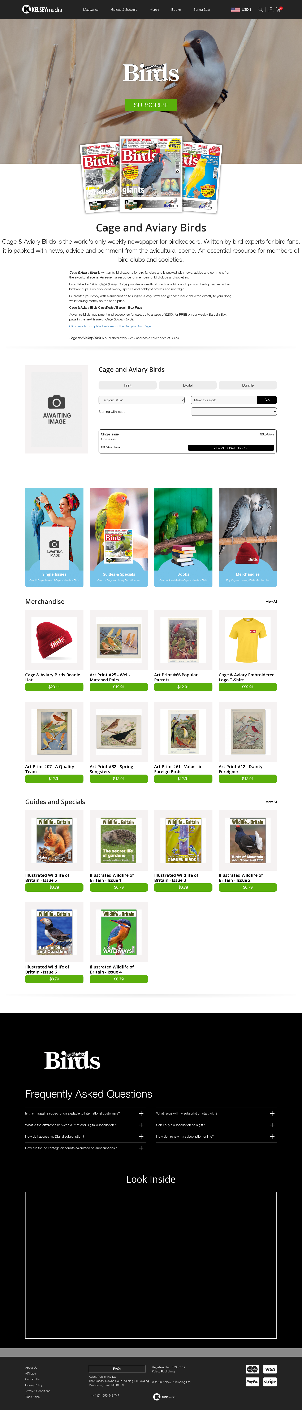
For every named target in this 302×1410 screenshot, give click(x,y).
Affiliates (30, 1373)
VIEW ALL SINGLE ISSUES (231, 448)
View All (271, 601)
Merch (154, 9)
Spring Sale (201, 9)
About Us (31, 1367)
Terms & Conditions (37, 1391)
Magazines (91, 9)
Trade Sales (32, 1396)
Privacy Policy (33, 1385)
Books (176, 9)
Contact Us (32, 1379)
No (267, 400)
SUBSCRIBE (151, 104)
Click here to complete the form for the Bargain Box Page (110, 326)
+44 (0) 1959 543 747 (105, 1395)
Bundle (248, 385)
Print (127, 385)
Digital (188, 385)
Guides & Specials (124, 9)
